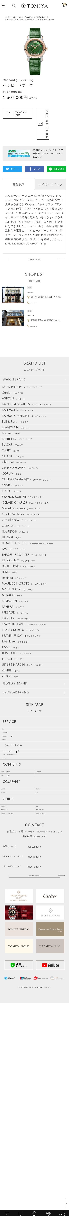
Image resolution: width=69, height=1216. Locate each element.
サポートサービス (47, 1011)
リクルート (9, 985)
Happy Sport (32, 20)
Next (64, 51)
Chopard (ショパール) (15, 20)
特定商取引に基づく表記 (16, 1019)
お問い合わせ (10, 1011)
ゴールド (10, 932)
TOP (65, 1203)
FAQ (40, 1003)
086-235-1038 (43, 1054)
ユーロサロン (35, 275)
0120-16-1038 (43, 1064)
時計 (7, 876)
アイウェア (11, 900)
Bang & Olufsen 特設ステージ (23, 924)
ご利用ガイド (10, 1003)
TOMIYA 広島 (35, 298)
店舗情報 (42, 977)
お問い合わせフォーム (34, 1086)
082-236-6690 (38, 309)
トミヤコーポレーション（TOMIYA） (19, 17)
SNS (40, 985)
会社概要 (8, 977)
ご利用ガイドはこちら (34, 240)
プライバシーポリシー (49, 1019)
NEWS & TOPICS (13, 950)
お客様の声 (43, 950)
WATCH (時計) (42, 17)
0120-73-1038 (43, 1074)
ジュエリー (11, 884)
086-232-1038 (38, 286)
